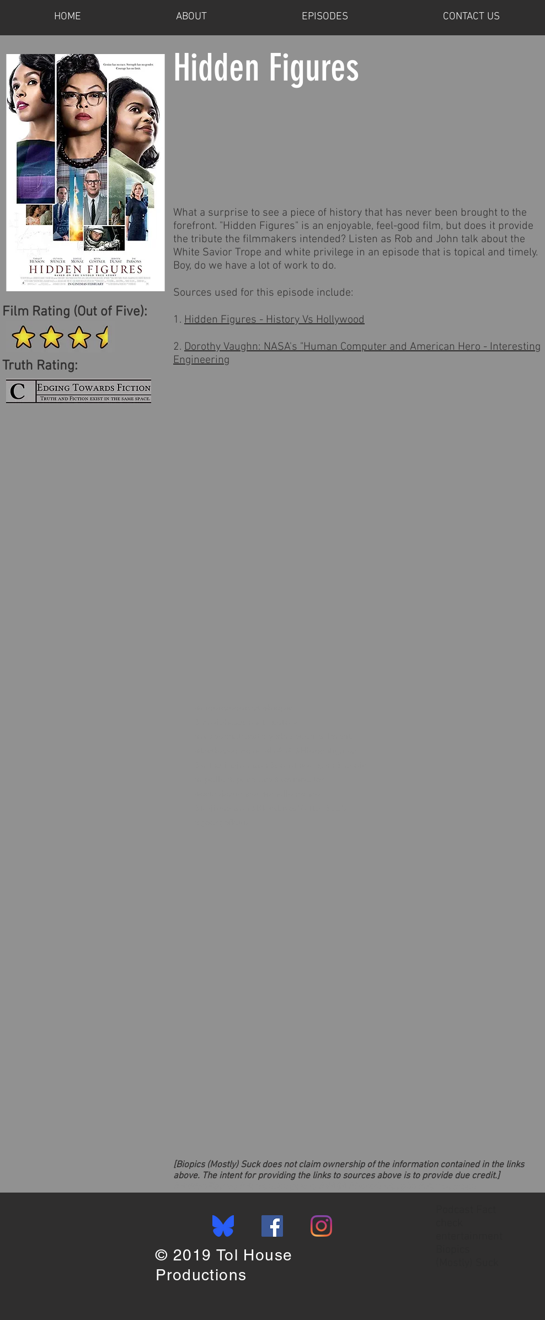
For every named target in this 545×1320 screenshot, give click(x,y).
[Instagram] (321, 1226)
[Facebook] (272, 1226)
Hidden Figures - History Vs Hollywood (274, 320)
